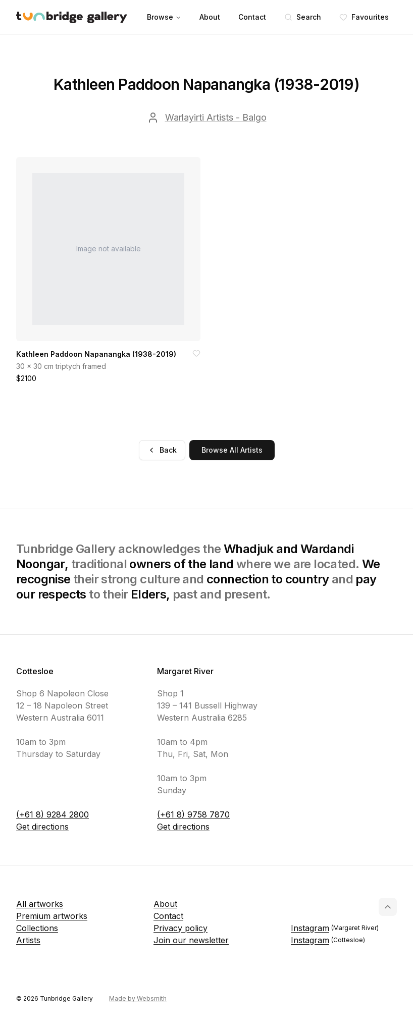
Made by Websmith (138, 998)
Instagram (335, 928)
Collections (37, 928)
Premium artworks (51, 916)
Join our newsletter (191, 940)
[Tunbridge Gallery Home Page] (71, 17)
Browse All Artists (232, 450)
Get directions (42, 827)
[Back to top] (388, 907)
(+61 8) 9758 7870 (193, 814)
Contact (252, 17)
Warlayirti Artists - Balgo (216, 117)
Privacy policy (180, 928)
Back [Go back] (162, 450)
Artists (28, 940)
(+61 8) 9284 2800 (52, 814)
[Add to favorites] (196, 353)
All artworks (39, 904)
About (209, 17)
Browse (164, 17)
